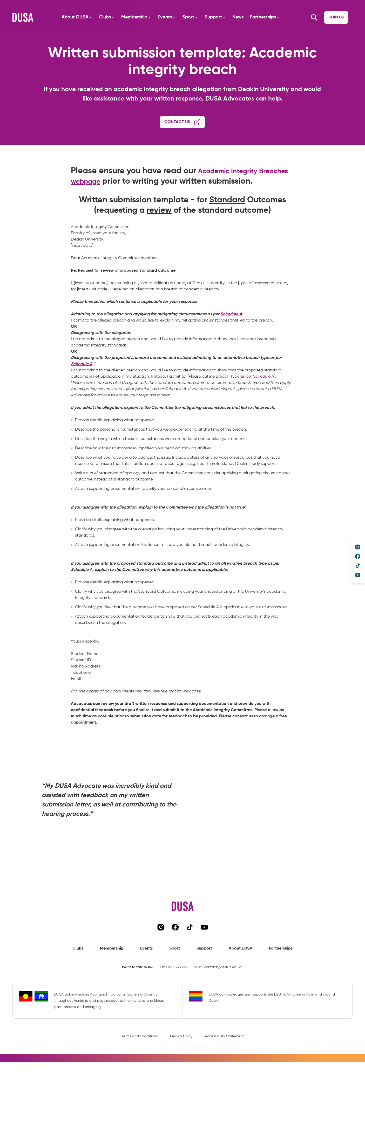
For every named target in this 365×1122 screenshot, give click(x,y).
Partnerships (259, 17)
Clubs (101, 17)
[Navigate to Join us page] (316, 17)
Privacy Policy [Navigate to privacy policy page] (181, 1055)
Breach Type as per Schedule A (245, 395)
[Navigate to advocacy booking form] (182, 123)
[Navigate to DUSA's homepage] (22, 17)
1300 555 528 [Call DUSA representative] (177, 985)
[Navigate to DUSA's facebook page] (358, 556)
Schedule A (231, 333)
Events (160, 17)
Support (209, 17)
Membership (130, 17)
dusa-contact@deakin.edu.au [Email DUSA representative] (219, 985)
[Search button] (347, 17)
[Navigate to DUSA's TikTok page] (358, 566)
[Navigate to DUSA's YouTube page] (358, 575)
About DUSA (70, 17)
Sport (184, 17)
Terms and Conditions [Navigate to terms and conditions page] (139, 1055)
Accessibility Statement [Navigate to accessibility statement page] (224, 1055)
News (233, 17)
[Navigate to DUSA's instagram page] (358, 547)
